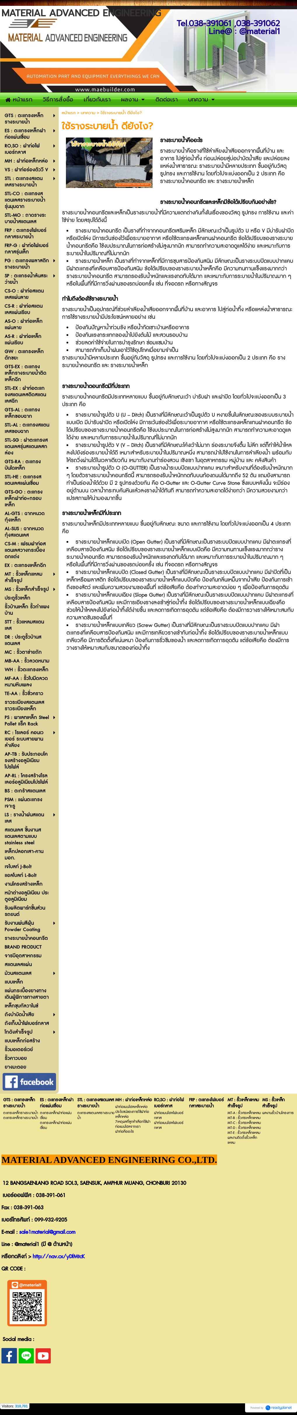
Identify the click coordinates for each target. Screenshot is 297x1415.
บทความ (88, 113)
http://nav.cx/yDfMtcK (59, 1257)
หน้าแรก (69, 113)
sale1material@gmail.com (47, 1232)
